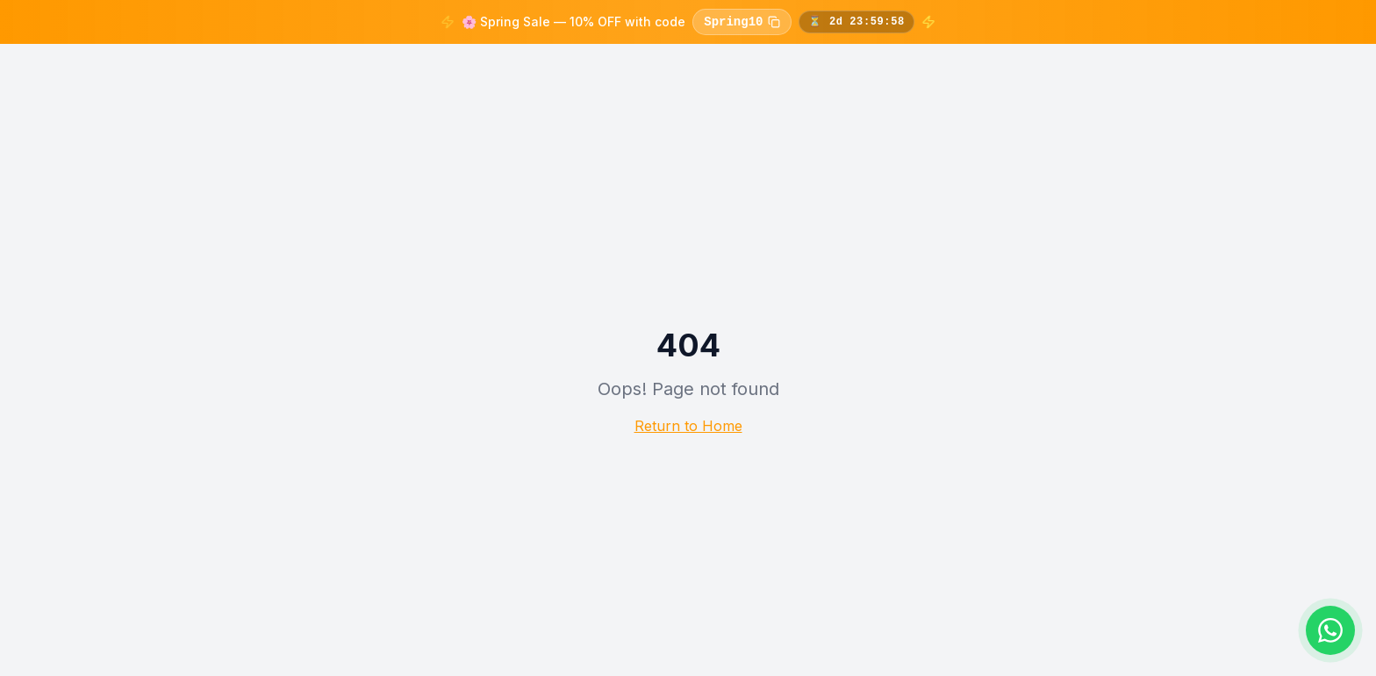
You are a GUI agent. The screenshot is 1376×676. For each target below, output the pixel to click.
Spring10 (742, 22)
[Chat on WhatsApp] (1330, 630)
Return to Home (688, 426)
